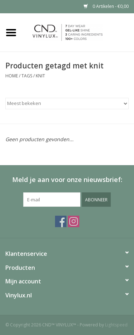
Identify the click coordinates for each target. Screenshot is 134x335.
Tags (26, 76)
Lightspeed (116, 325)
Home (11, 76)
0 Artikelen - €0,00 (106, 6)
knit (40, 76)
